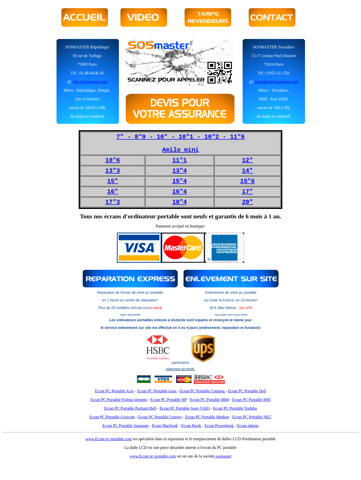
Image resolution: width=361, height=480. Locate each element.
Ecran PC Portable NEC (252, 417)
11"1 (179, 160)
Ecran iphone (248, 425)
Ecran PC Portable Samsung (125, 425)
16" (112, 191)
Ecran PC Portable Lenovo (160, 417)
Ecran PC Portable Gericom (112, 417)
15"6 (247, 181)
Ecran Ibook (191, 425)
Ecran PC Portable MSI (251, 399)
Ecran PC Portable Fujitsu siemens (118, 399)
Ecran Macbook (165, 425)
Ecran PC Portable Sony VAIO (185, 408)
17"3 (112, 202)
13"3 (112, 170)
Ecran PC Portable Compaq (202, 391)
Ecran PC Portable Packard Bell (130, 408)
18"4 (179, 202)
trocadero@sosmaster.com (276, 81)
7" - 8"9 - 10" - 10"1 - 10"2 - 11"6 (180, 137)
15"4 (179, 181)
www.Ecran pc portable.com (109, 439)
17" (247, 191)
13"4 (179, 170)
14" (247, 170)
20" (247, 202)
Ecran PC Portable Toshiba (235, 408)
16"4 (179, 191)
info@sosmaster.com (90, 81)
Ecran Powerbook (219, 425)
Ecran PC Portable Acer (114, 391)
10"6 (112, 160)
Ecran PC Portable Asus (157, 391)
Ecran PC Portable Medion (207, 417)
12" (247, 160)
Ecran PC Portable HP (168, 399)
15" (112, 181)
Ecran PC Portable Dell (247, 391)
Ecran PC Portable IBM (209, 399)
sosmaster (222, 456)
